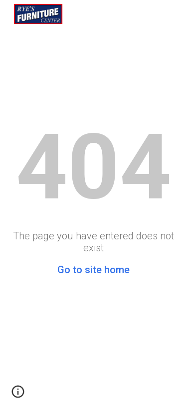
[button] (18, 395)
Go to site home (93, 270)
